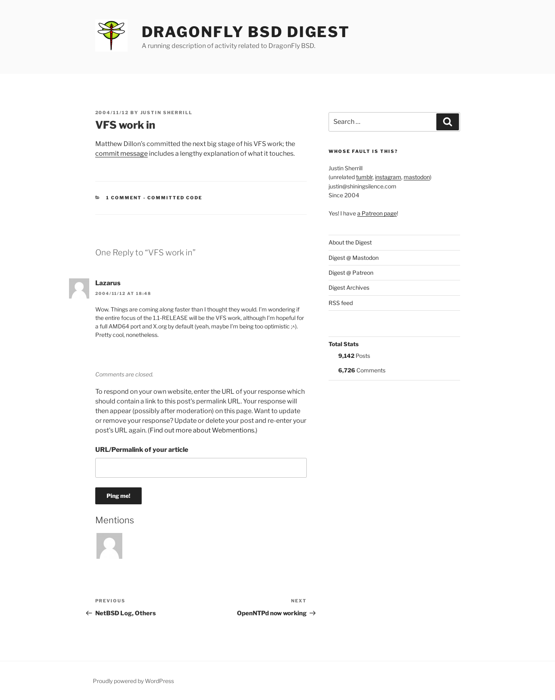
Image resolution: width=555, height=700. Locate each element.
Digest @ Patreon (351, 272)
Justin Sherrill (166, 112)
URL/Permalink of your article (141, 449)
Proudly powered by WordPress (133, 680)
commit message (121, 153)
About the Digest (350, 242)
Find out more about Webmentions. (203, 430)
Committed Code (174, 198)
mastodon (417, 176)
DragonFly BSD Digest (246, 32)
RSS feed (341, 302)
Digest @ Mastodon (354, 257)
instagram (388, 176)
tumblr (364, 176)
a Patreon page (377, 213)
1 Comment (124, 198)
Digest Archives (349, 287)
